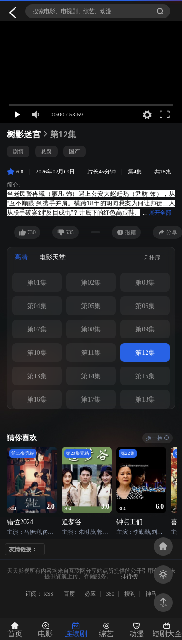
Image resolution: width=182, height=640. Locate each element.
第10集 (37, 352)
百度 (69, 593)
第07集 (37, 329)
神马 (151, 593)
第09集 (145, 329)
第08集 (91, 329)
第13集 (37, 376)
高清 (21, 257)
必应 (90, 593)
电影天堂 (52, 257)
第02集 (91, 282)
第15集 (145, 376)
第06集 (145, 305)
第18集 (145, 399)
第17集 (91, 399)
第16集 (37, 399)
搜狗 (130, 593)
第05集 (91, 305)
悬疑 (46, 151)
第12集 (145, 352)
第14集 (91, 376)
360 (110, 593)
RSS (48, 593)
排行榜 (129, 576)
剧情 (18, 151)
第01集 (37, 282)
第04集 (37, 305)
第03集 (145, 282)
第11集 (91, 352)
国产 (74, 151)
